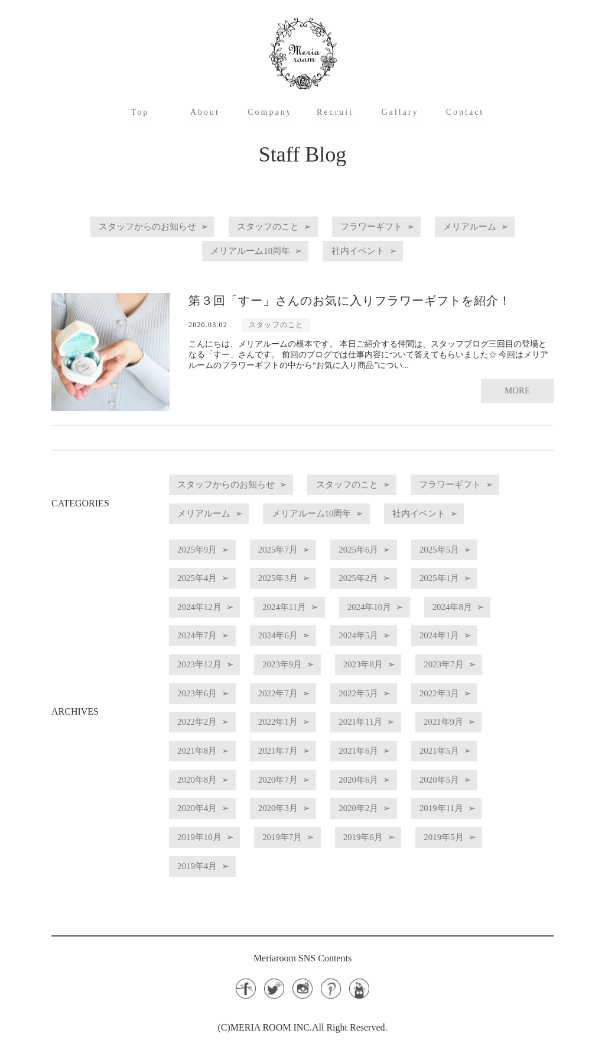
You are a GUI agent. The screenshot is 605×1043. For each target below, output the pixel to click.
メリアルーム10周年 (245, 249)
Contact (465, 112)
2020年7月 (390, 781)
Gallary (400, 112)
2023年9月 (394, 674)
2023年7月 (204, 701)
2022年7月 (390, 701)
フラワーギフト (380, 227)
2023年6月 (297, 701)
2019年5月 (204, 860)
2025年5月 (482, 568)
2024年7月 (297, 647)
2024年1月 (204, 674)
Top (140, 112)
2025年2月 (390, 594)
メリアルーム (492, 227)
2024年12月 (206, 621)
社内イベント (366, 249)
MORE (516, 381)
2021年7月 (390, 754)
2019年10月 (303, 834)
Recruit (335, 112)
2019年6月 (491, 834)
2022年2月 (297, 727)
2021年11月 (484, 727)
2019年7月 (399, 834)
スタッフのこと (264, 227)
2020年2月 (482, 807)
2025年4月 (204, 594)
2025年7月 (297, 568)
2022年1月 (390, 727)
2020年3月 (390, 807)
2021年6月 (482, 754)
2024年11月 (304, 621)
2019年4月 (297, 860)
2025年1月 (482, 594)
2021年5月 (204, 781)
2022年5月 (482, 701)
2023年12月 (299, 674)
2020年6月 (482, 781)
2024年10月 (401, 621)
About (205, 112)
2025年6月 (390, 568)
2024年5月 (482, 647)
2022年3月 (204, 727)
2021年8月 (297, 754)
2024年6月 (390, 647)
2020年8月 (297, 781)
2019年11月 (206, 834)
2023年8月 (487, 674)
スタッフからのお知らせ (129, 227)
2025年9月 (204, 568)
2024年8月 (204, 647)
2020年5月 (204, 807)
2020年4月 (297, 807)
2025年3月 (297, 594)
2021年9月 (204, 754)
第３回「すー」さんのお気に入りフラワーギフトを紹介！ (349, 296)
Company (270, 112)
